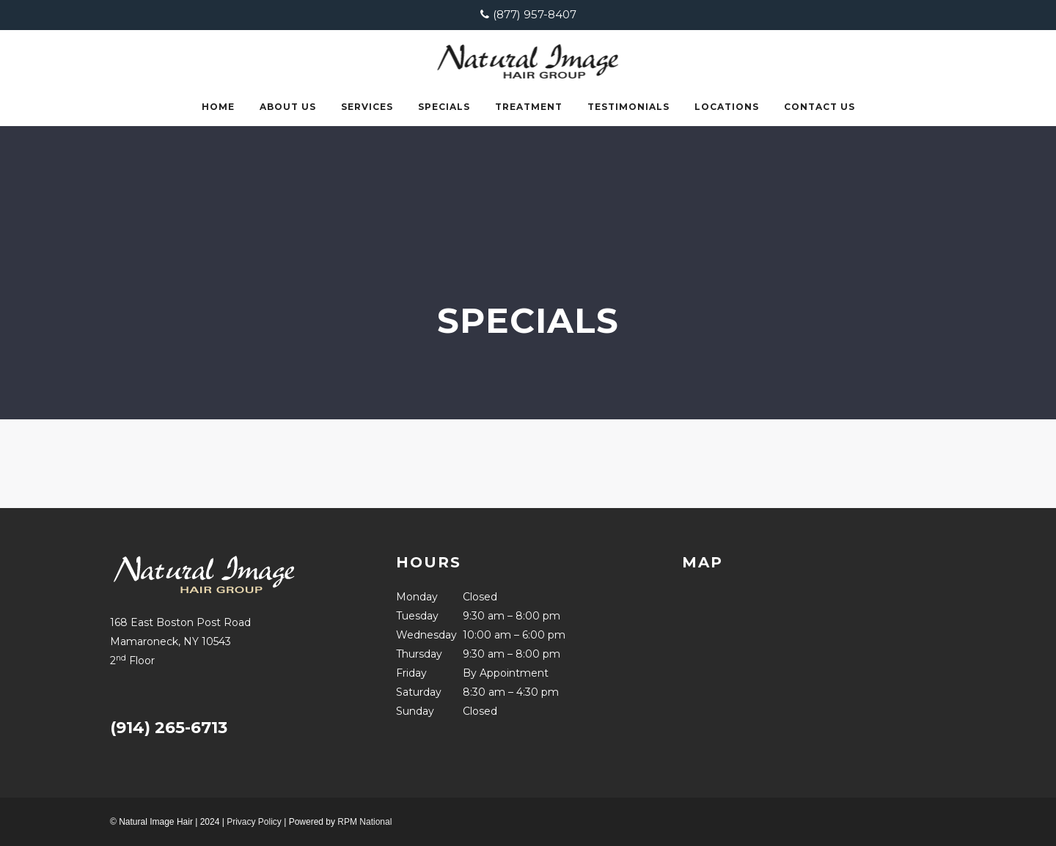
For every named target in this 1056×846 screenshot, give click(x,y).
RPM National (364, 822)
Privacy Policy (254, 822)
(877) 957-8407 (534, 14)
